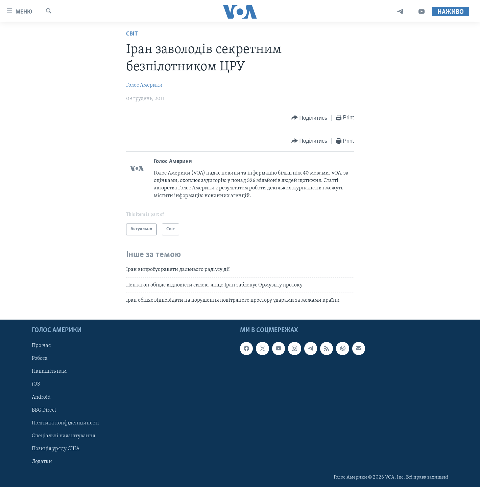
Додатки (42, 461)
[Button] (309, 117)
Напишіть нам (49, 371)
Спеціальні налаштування (63, 435)
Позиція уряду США (55, 448)
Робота (40, 358)
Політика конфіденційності (65, 422)
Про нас (41, 345)
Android (41, 397)
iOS (36, 384)
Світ (132, 34)
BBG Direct (44, 410)
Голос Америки (144, 85)
